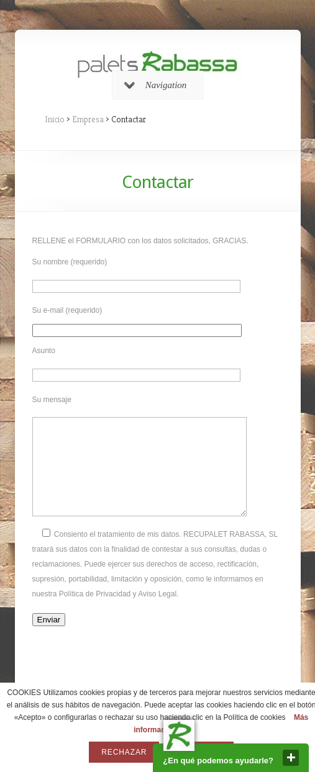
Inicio (55, 119)
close (291, 758)
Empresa (88, 119)
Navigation (155, 85)
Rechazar (124, 752)
